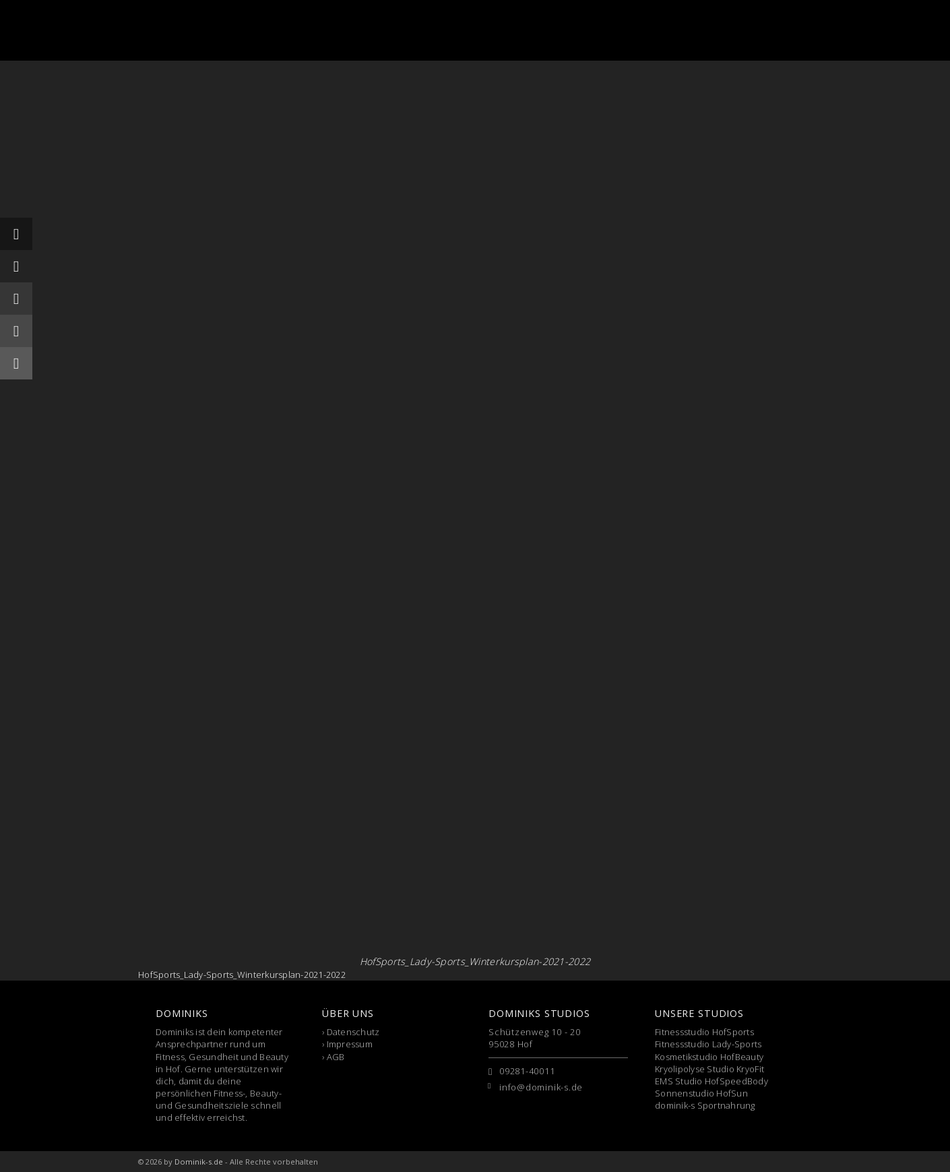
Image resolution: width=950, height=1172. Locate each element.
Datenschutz (353, 1032)
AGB (336, 1057)
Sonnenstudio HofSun (701, 1093)
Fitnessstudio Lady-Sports (708, 1044)
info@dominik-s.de (541, 1087)
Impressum (350, 1044)
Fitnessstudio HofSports (704, 1032)
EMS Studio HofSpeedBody (711, 1081)
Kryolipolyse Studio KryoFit (709, 1069)
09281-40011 (527, 1071)
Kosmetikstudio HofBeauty (709, 1057)
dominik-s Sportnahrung (705, 1105)
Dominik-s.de (199, 1161)
